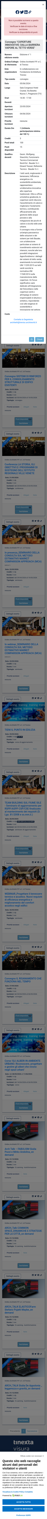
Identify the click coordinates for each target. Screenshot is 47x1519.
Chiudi (39, 339)
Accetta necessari (23, 1509)
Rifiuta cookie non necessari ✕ (32, 1456)
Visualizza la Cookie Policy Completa (17, 1492)
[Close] (43, 4)
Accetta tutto (23, 1502)
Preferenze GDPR (23, 1515)
